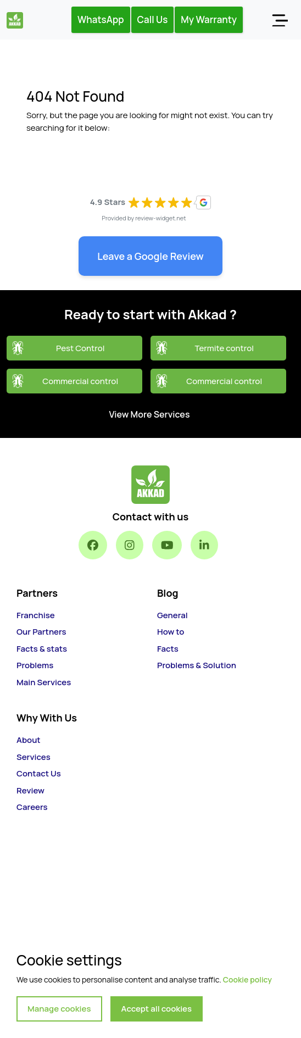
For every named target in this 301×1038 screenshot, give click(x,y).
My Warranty (209, 19)
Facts (168, 648)
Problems (34, 665)
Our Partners (41, 631)
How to (170, 631)
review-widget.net (160, 218)
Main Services (43, 682)
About (28, 740)
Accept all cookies (156, 1008)
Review (30, 790)
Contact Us (38, 773)
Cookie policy (247, 979)
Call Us (152, 19)
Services (33, 757)
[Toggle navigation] (279, 19)
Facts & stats (41, 648)
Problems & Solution (196, 665)
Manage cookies (59, 1008)
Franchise (35, 615)
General (172, 615)
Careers (32, 807)
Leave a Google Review (150, 256)
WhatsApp (100, 19)
